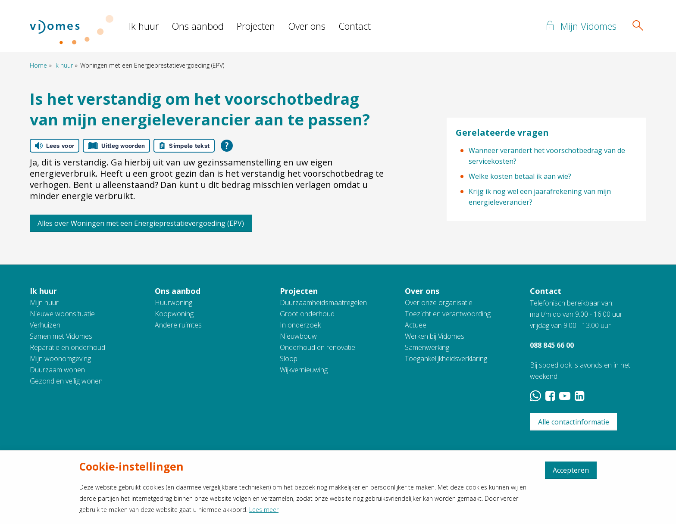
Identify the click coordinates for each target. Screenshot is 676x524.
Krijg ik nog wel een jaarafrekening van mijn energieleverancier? (540, 197)
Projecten (256, 25)
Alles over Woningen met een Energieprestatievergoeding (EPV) (141, 223)
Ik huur (144, 25)
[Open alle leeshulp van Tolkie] (227, 146)
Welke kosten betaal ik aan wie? (520, 176)
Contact (354, 25)
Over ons (306, 25)
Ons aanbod (198, 25)
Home (38, 65)
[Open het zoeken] (637, 25)
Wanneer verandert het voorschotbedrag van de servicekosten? (547, 156)
